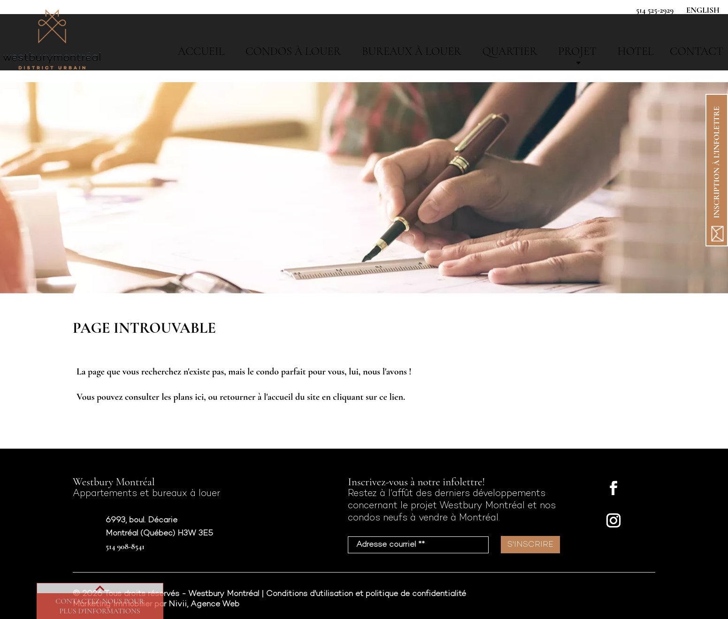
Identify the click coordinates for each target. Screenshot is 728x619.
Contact (696, 51)
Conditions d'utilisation (309, 593)
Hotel (636, 51)
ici (199, 397)
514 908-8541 (125, 546)
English (703, 10)
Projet (577, 51)
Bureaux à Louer (411, 51)
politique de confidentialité (416, 593)
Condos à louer (293, 51)
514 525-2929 (655, 10)
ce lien (391, 397)
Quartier (509, 51)
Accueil (201, 51)
